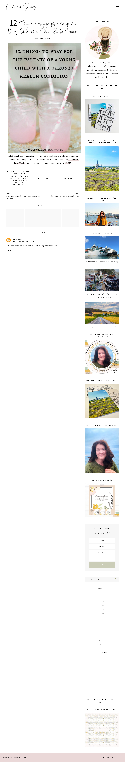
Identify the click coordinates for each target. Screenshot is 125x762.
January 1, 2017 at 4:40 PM (23, 242)
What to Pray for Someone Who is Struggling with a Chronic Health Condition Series (19, 180)
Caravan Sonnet (21, 7)
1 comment (67, 178)
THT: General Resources (18, 172)
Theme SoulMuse (112, 758)
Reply (8, 250)
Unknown (18, 239)
